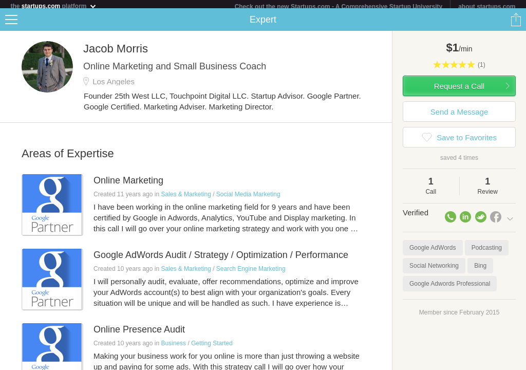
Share (515, 23)
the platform (53, 6)
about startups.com (486, 6)
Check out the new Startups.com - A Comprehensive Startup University (339, 6)
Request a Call (459, 90)
